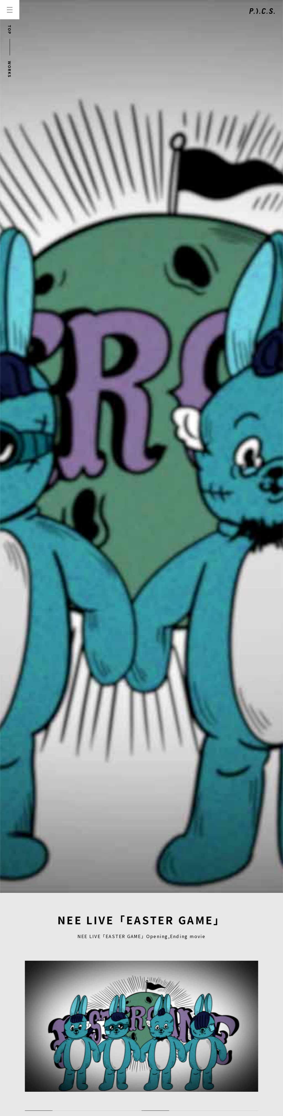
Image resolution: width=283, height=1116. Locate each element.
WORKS (10, 69)
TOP (10, 29)
